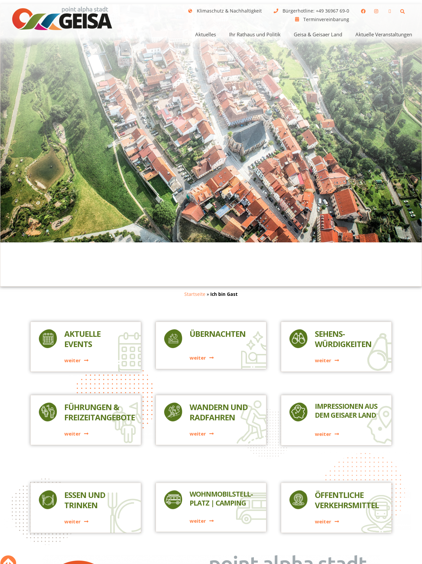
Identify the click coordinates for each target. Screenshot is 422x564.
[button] (402, 11)
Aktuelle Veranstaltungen (383, 34)
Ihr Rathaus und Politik (255, 34)
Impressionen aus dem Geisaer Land (346, 412)
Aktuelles (205, 34)
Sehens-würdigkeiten (343, 340)
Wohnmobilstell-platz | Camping (221, 535)
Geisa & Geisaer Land (318, 34)
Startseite (194, 294)
